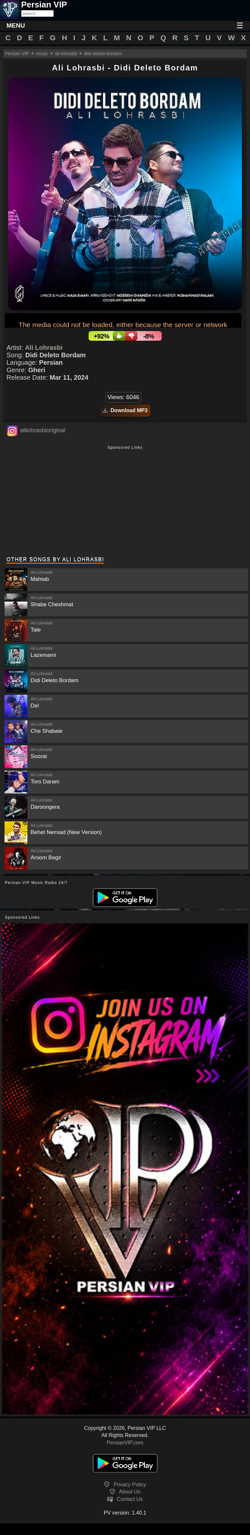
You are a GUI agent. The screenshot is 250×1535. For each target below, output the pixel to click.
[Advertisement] (125, 501)
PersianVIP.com (125, 1442)
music (42, 53)
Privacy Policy (130, 1484)
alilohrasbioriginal (42, 430)
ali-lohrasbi (66, 53)
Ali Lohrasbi (44, 347)
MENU (16, 25)
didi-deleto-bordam (103, 53)
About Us (129, 1491)
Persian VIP (17, 53)
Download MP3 (125, 410)
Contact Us (130, 1499)
